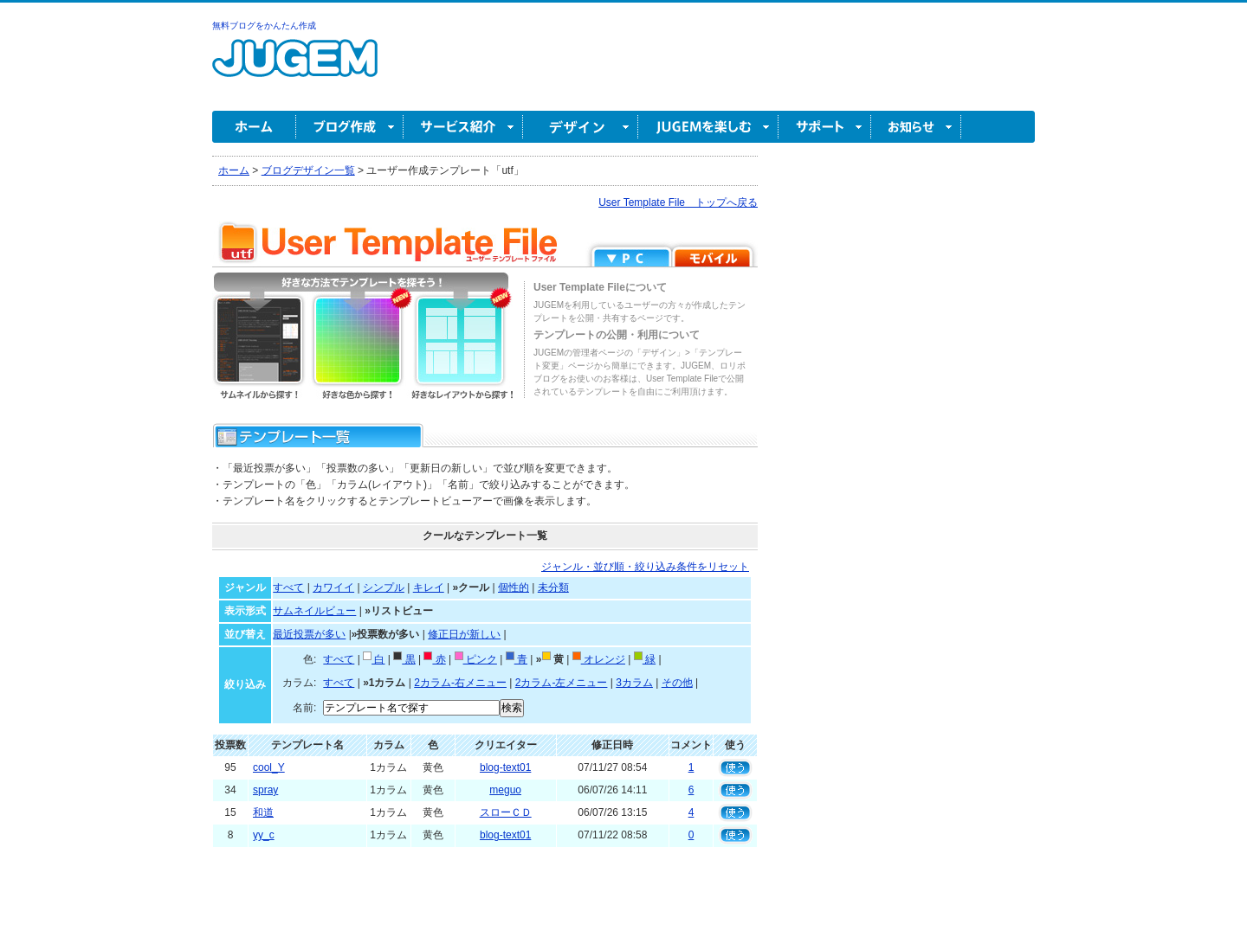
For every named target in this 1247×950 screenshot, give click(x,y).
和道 (263, 812)
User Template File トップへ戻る (678, 202)
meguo (505, 790)
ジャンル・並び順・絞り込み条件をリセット (645, 567)
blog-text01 (505, 767)
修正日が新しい (464, 634)
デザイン (580, 127)
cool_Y (269, 767)
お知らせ (916, 127)
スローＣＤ (506, 812)
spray (265, 790)
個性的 (513, 587)
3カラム (634, 683)
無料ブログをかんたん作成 (264, 25)
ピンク (476, 659)
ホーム (254, 127)
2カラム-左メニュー (561, 683)
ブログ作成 (350, 127)
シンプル (383, 587)
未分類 (553, 587)
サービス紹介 (463, 127)
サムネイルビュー (314, 611)
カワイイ (333, 587)
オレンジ (598, 659)
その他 (677, 683)
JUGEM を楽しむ (708, 127)
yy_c (264, 835)
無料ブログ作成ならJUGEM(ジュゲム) (295, 68)
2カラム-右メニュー (460, 683)
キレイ (428, 587)
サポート (825, 127)
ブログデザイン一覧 (308, 170)
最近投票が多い (309, 634)
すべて (288, 587)
